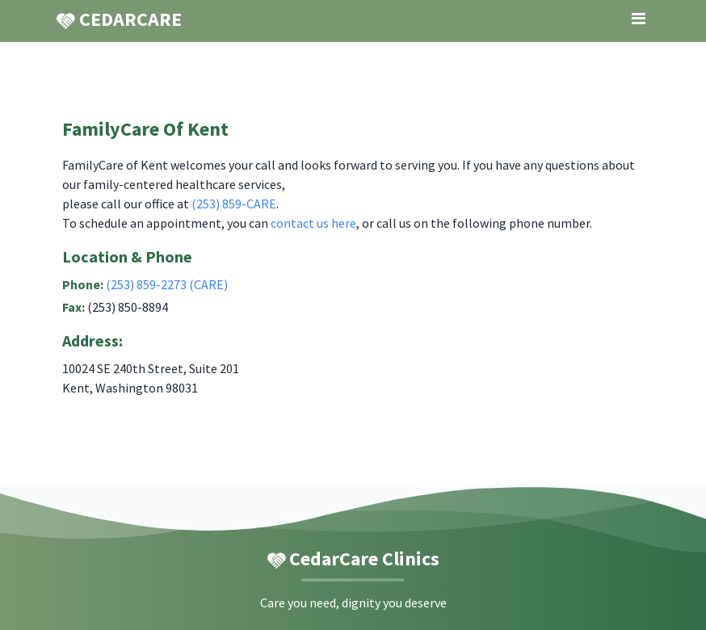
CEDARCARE (119, 19)
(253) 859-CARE (233, 203)
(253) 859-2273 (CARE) (167, 284)
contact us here (313, 223)
